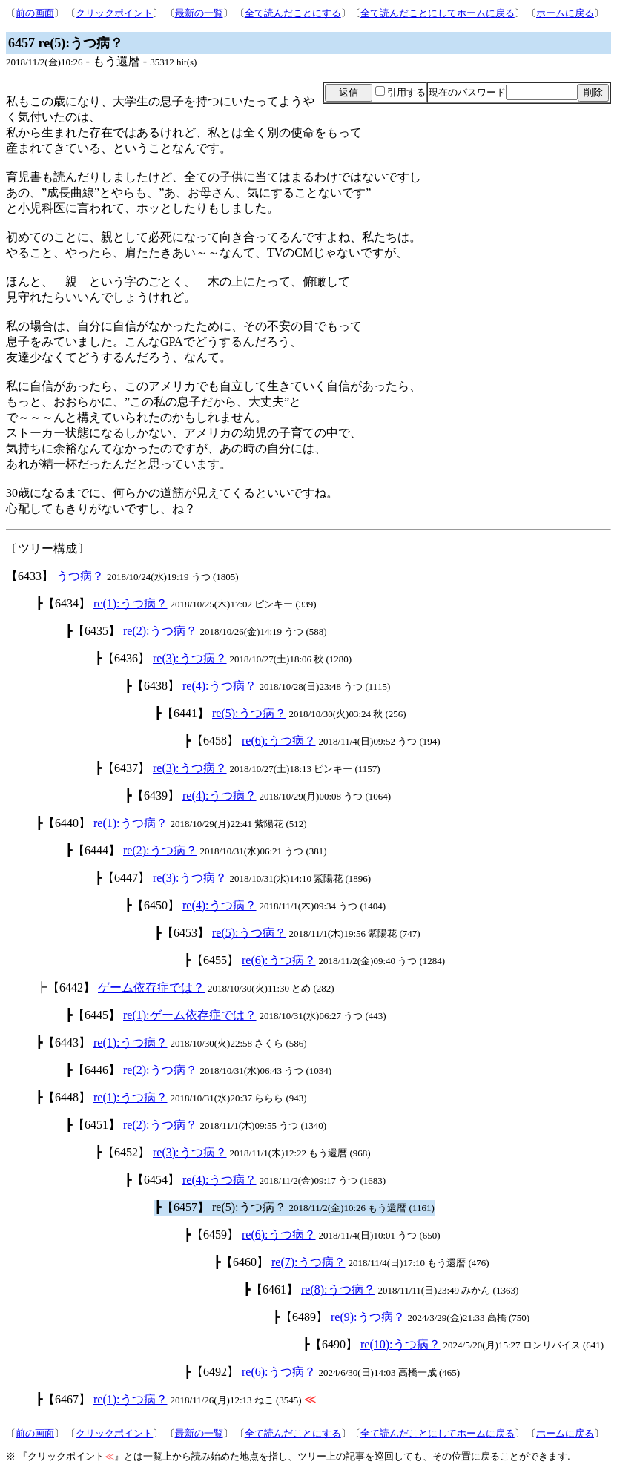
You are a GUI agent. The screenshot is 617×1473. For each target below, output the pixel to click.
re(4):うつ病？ (219, 685)
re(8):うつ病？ (338, 1289)
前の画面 (35, 13)
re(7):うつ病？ (308, 1262)
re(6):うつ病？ (279, 740)
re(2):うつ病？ (160, 631)
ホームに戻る (565, 13)
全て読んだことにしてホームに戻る (437, 13)
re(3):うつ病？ (190, 658)
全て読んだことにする (293, 13)
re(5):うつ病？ (249, 713)
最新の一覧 (199, 13)
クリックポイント (114, 13)
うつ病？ (80, 576)
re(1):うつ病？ (130, 603)
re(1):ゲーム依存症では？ (190, 1015)
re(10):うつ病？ (400, 1344)
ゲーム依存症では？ (151, 987)
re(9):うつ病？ (368, 1317)
